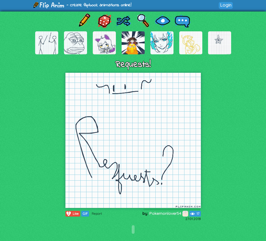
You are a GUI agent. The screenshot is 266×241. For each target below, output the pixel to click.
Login (225, 5)
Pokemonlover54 (168, 213)
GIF (85, 214)
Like (72, 214)
